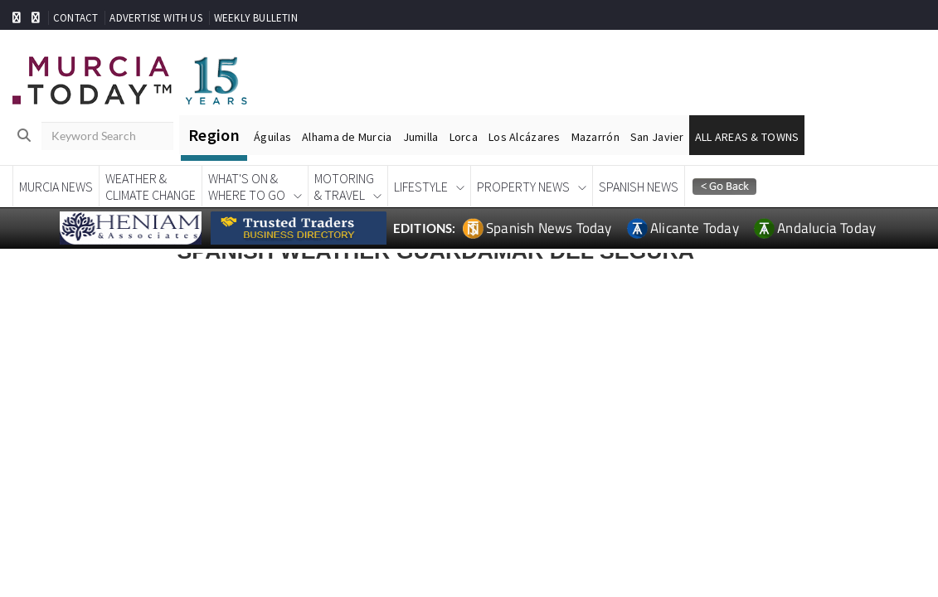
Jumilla (421, 136)
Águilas (272, 136)
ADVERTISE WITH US (155, 18)
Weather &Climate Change (150, 186)
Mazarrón (595, 136)
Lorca (464, 136)
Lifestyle (421, 186)
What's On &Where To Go (246, 186)
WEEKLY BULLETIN (256, 18)
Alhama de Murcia (346, 136)
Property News (523, 186)
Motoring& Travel (344, 186)
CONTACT (75, 18)
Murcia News (56, 186)
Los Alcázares (524, 136)
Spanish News (638, 186)
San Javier (657, 136)
